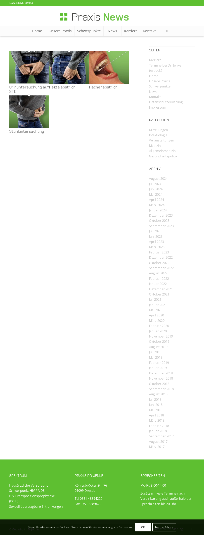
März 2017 (157, 447)
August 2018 (158, 394)
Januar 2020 (158, 331)
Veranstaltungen (161, 140)
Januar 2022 (158, 284)
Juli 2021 (155, 299)
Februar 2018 (159, 426)
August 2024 (158, 178)
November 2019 (161, 336)
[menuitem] (37, 31)
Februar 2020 (159, 326)
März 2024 (157, 205)
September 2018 (161, 389)
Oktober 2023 (159, 220)
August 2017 (158, 441)
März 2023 (157, 247)
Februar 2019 (159, 362)
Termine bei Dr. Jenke (165, 65)
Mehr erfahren (164, 527)
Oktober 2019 (159, 341)
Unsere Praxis (159, 81)
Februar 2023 (159, 252)
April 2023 (156, 242)
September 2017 (161, 436)
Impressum (157, 107)
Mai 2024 (155, 194)
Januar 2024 (158, 210)
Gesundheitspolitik (163, 156)
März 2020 (157, 320)
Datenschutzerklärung (166, 102)
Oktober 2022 (159, 263)
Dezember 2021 (161, 289)
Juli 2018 (155, 399)
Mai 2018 (155, 410)
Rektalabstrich (62, 87)
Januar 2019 (158, 368)
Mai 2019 (155, 357)
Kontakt (155, 97)
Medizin (155, 145)
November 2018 (161, 378)
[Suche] (167, 31)
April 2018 (156, 415)
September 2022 (161, 268)
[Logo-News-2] (102, 16)
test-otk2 (155, 70)
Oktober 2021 (159, 294)
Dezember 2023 (161, 215)
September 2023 (161, 226)
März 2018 (157, 420)
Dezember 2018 (161, 373)
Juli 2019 (155, 352)
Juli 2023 (155, 231)
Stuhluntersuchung (26, 131)
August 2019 (158, 347)
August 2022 (158, 273)
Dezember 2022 (161, 257)
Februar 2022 (159, 278)
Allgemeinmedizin (162, 151)
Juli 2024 (155, 184)
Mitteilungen (158, 130)
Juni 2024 (156, 189)
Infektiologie (158, 135)
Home (153, 76)
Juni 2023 (156, 236)
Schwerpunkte (160, 86)
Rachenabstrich (103, 87)
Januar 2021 (158, 305)
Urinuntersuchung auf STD (29, 89)
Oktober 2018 (159, 384)
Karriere (155, 60)
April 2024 (156, 199)
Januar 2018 (158, 431)
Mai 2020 (155, 310)
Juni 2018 (156, 404)
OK (143, 527)
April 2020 (156, 315)
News (153, 91)
